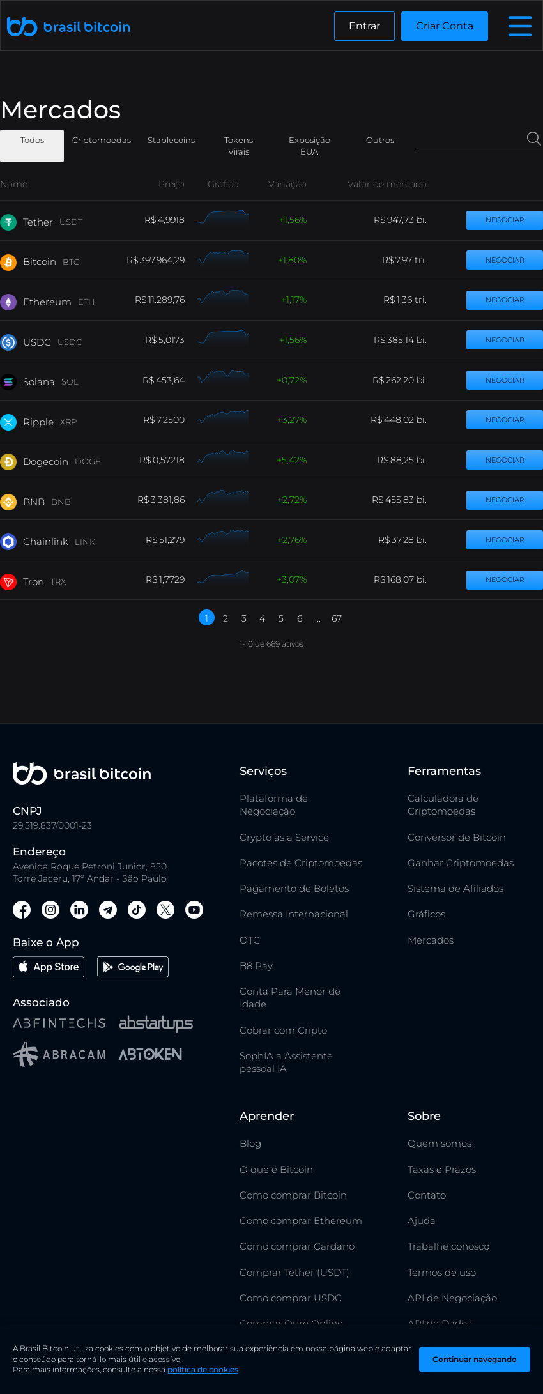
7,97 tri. (411, 260)
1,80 (291, 260)
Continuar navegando (474, 1359)
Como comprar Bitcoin (293, 1195)
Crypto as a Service (284, 837)
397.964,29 (162, 260)
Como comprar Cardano (297, 1246)
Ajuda (422, 1220)
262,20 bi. (406, 380)
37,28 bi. (409, 540)
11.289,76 (166, 299)
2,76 (291, 540)
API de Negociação (452, 1298)
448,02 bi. (405, 419)
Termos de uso (442, 1272)
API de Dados (439, 1323)
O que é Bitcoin (276, 1169)
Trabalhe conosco (448, 1246)
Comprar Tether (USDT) (294, 1272)
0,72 (291, 380)
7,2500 (171, 419)
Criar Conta (444, 26)
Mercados (431, 940)
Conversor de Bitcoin (457, 837)
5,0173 (171, 340)
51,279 (172, 540)
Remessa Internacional (294, 914)
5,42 (291, 460)
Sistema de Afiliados (455, 888)
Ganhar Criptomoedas (461, 863)
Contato (427, 1195)
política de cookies (202, 1369)
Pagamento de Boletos (294, 888)
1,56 (292, 220)
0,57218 (169, 460)
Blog (250, 1143)
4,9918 (171, 220)
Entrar (364, 26)
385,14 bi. (407, 340)
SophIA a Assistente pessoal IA (286, 1062)
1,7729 (172, 579)
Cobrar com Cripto (283, 1030)
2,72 (291, 499)
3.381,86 (168, 499)
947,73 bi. (407, 220)
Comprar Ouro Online (291, 1323)
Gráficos (426, 914)
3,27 (291, 419)
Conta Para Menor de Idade (290, 997)
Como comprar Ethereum (301, 1220)
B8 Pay (256, 966)
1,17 (293, 299)
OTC (250, 940)
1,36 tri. (412, 299)
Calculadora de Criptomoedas (443, 804)
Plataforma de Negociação (274, 804)
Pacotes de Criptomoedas (301, 863)
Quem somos (439, 1143)
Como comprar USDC (291, 1298)
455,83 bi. (406, 499)
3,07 (291, 579)
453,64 (170, 380)
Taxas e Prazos (442, 1169)
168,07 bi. (407, 579)
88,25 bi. (408, 460)
